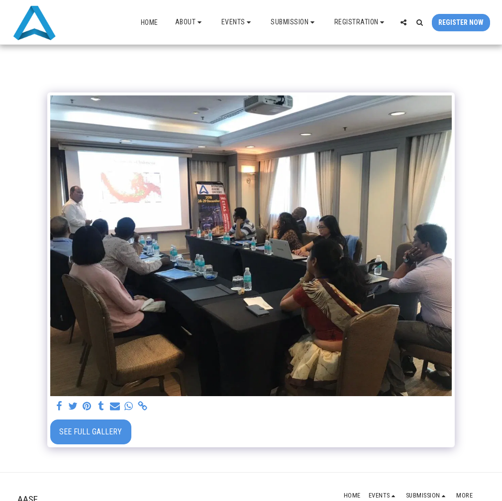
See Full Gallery (90, 431)
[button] (189, 22)
